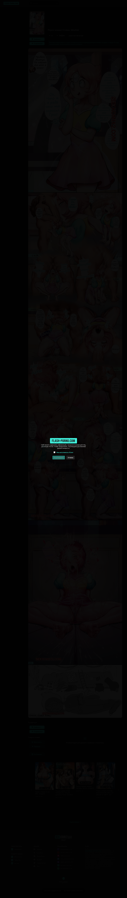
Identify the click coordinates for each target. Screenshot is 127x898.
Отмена (70, 457)
